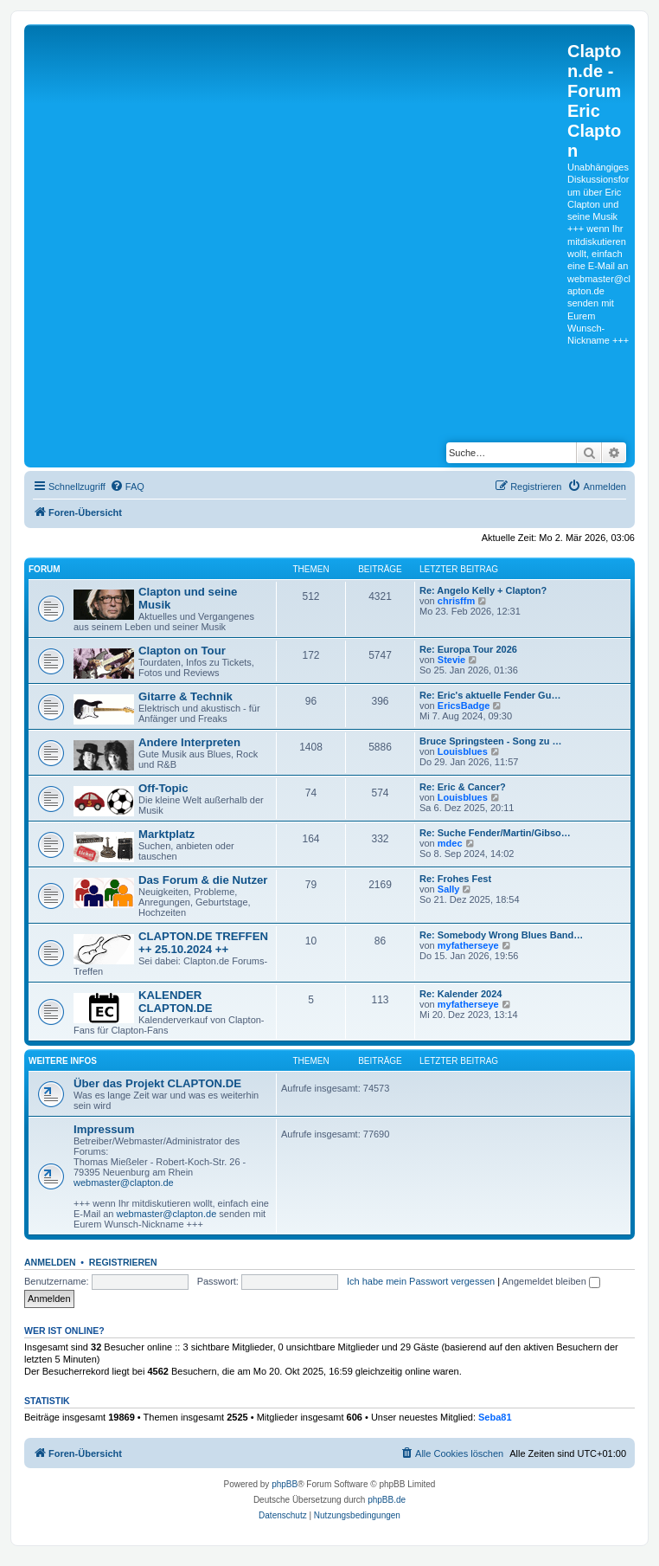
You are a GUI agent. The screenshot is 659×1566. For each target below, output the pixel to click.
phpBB (285, 1484)
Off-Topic (163, 788)
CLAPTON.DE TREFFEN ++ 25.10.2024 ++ (203, 943)
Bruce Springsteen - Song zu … (490, 741)
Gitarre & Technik (185, 696)
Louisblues (463, 751)
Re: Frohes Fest (455, 878)
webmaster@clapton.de (124, 1182)
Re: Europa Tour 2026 (468, 649)
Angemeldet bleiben (551, 1281)
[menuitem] (127, 486)
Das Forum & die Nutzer (202, 879)
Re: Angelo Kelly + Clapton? (483, 590)
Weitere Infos (63, 1061)
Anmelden (50, 1262)
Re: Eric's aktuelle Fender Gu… (489, 695)
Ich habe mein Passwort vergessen (421, 1281)
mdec (450, 843)
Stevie (451, 659)
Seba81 (495, 1417)
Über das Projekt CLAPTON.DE (157, 1083)
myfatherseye (468, 945)
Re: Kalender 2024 (460, 994)
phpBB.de (387, 1500)
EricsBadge (464, 705)
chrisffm (456, 601)
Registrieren (123, 1262)
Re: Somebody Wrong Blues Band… (501, 935)
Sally (449, 889)
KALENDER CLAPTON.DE (175, 1002)
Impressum (104, 1129)
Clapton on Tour (182, 650)
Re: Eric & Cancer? (462, 787)
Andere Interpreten (189, 742)
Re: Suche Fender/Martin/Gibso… (495, 833)
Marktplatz (166, 834)
